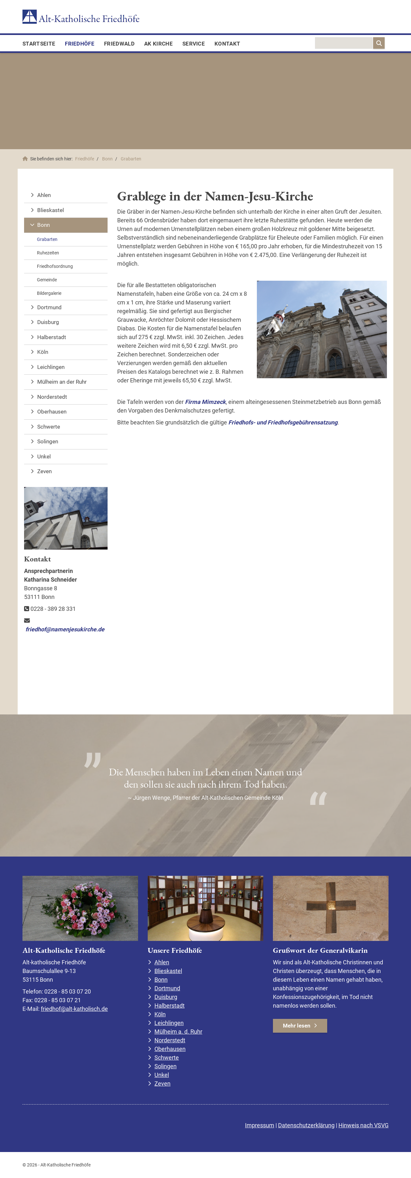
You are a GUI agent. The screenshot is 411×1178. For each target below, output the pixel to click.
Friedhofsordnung (55, 266)
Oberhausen (51, 411)
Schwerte (48, 426)
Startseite (38, 43)
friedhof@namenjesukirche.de (64, 629)
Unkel (44, 456)
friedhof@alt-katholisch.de (74, 1008)
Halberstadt (51, 337)
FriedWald (119, 43)
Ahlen (44, 195)
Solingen (47, 441)
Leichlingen (51, 367)
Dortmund (49, 307)
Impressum (259, 1125)
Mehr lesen (296, 1025)
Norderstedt (52, 397)
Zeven (44, 471)
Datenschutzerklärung (306, 1125)
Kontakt (227, 43)
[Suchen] (379, 43)
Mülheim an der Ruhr (62, 382)
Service (193, 43)
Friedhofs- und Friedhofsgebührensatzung (282, 422)
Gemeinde (47, 279)
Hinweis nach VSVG (363, 1125)
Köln (42, 352)
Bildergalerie (49, 293)
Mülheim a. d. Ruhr (178, 1031)
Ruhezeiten (48, 252)
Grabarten (131, 159)
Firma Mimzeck (205, 401)
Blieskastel (50, 210)
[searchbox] (343, 43)
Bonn (107, 159)
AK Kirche (158, 43)
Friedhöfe (79, 43)
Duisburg (48, 322)
